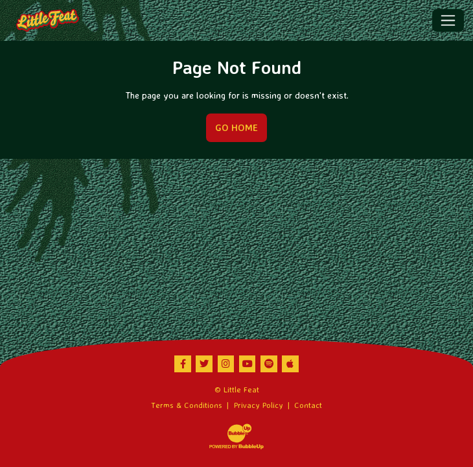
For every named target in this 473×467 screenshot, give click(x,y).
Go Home (236, 128)
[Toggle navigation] (448, 20)
